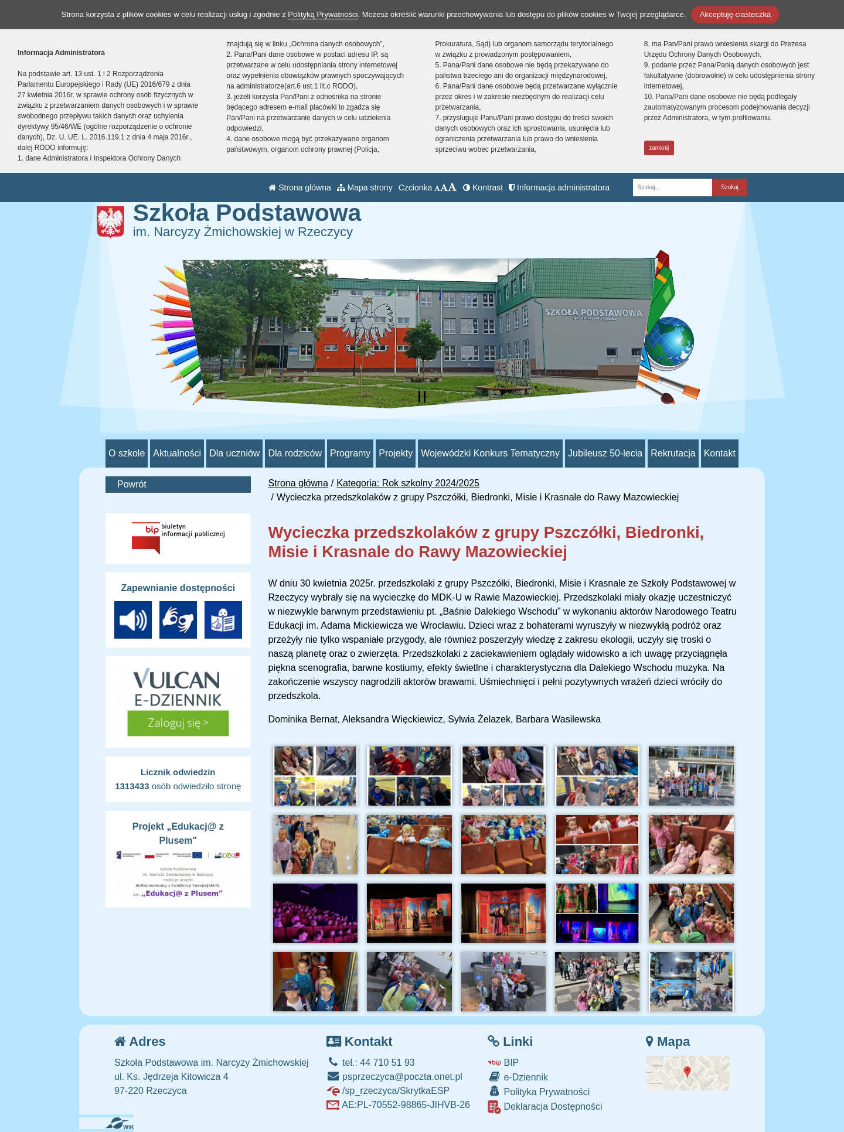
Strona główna (299, 187)
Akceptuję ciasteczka (735, 14)
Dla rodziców (295, 453)
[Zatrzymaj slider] (422, 397)
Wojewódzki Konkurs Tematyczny (490, 453)
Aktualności (177, 453)
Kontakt (720, 453)
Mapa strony (365, 187)
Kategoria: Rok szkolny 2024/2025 (407, 483)
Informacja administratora (559, 187)
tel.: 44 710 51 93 (370, 1063)
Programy (350, 453)
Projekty (396, 453)
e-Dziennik (518, 1076)
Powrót (132, 484)
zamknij (659, 148)
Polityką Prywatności (323, 14)
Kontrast (483, 187)
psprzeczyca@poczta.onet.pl (394, 1077)
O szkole (126, 453)
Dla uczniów (234, 453)
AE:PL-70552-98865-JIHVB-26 (398, 1105)
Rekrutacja (673, 453)
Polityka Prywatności (539, 1091)
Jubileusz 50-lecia (605, 453)
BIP (503, 1063)
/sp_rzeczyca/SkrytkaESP (388, 1091)
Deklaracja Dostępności (545, 1107)
